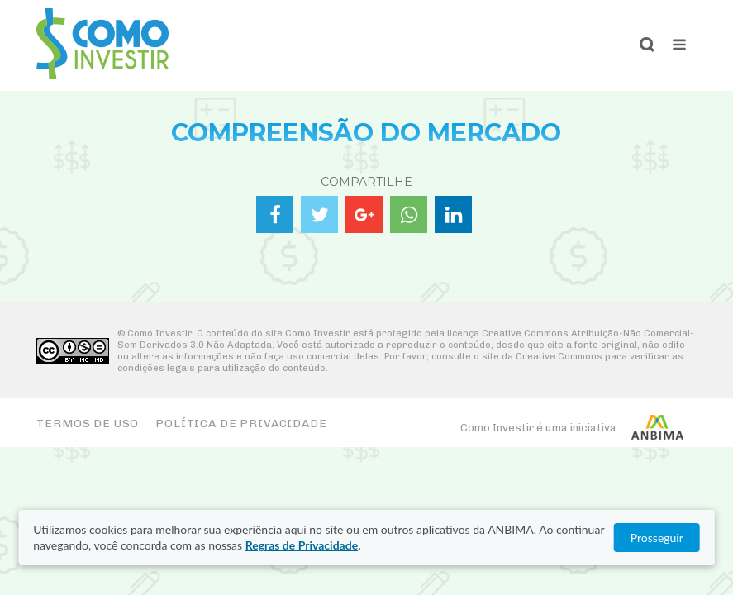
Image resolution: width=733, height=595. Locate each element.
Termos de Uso (87, 423)
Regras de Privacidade (301, 545)
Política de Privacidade (240, 423)
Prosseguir (657, 538)
